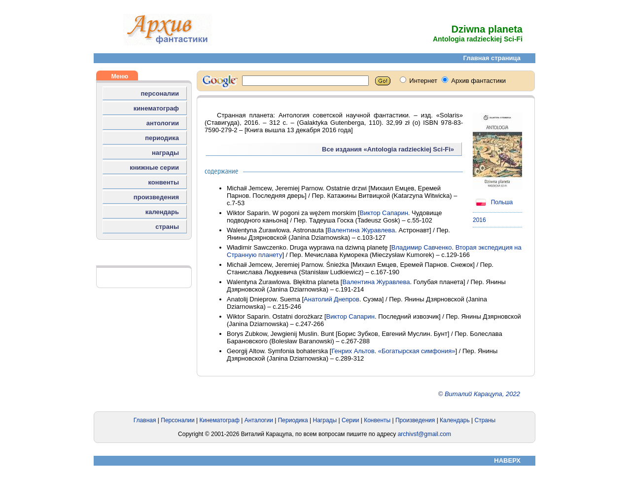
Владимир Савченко (421, 247)
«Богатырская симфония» (417, 351)
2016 (479, 220)
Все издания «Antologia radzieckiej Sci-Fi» (388, 149)
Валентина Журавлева (361, 230)
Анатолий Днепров (331, 299)
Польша (493, 202)
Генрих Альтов (352, 351)
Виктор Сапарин (383, 213)
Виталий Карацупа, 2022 (482, 394)
